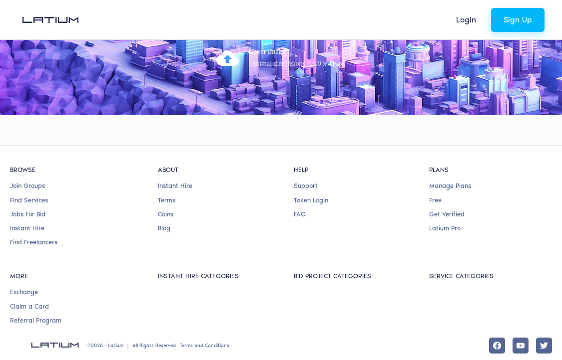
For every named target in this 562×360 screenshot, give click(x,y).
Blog (164, 228)
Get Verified (447, 214)
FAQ (300, 214)
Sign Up (518, 19)
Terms (166, 200)
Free (435, 200)
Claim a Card (29, 306)
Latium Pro (445, 228)
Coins (165, 214)
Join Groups (27, 185)
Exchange (24, 292)
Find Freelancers (33, 242)
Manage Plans (450, 185)
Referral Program (35, 320)
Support (306, 185)
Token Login (311, 200)
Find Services (29, 200)
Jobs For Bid (27, 214)
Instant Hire (27, 228)
